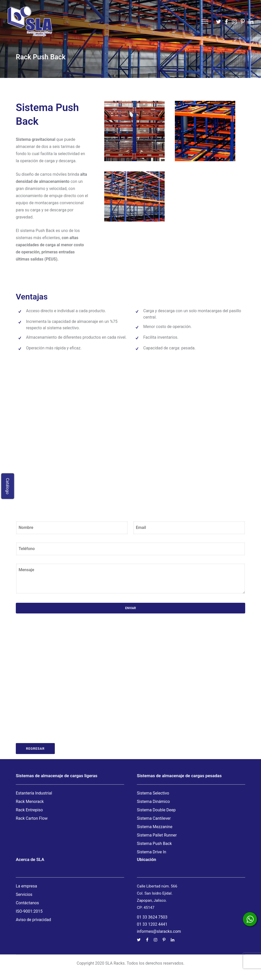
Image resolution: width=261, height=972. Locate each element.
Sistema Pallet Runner (157, 835)
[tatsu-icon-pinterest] (243, 21)
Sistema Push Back (154, 843)
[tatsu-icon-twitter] (218, 21)
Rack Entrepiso (29, 809)
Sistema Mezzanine (154, 826)
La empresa (26, 886)
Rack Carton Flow (32, 818)
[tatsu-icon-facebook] (226, 21)
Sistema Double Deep (156, 809)
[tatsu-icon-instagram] (234, 21)
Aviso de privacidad (33, 919)
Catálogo (7, 486)
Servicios (24, 894)
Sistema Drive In (151, 852)
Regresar (35, 748)
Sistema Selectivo (153, 793)
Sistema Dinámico (153, 801)
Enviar (130, 608)
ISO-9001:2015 (29, 911)
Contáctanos (27, 902)
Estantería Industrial (34, 793)
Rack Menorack (30, 801)
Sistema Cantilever (154, 818)
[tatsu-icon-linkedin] (251, 21)
